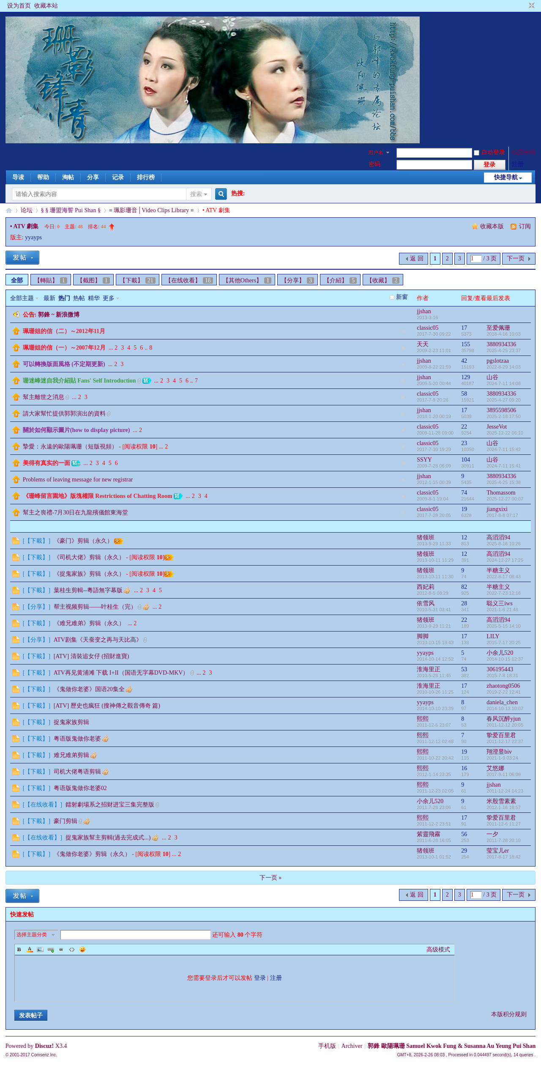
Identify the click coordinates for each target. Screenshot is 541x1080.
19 (464, 509)
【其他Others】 (247, 280)
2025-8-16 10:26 (503, 543)
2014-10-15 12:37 (504, 659)
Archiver (352, 1046)
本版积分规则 (509, 1014)
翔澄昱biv (499, 752)
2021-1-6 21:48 (502, 609)
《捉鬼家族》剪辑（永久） (89, 574)
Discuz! (44, 1046)
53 (464, 669)
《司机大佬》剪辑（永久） (89, 557)
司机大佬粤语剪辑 (77, 771)
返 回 (417, 258)
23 (464, 443)
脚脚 (423, 636)
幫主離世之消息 (43, 397)
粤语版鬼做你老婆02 (80, 788)
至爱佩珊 (498, 328)
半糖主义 (498, 570)
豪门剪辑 (65, 821)
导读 (18, 177)
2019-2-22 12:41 (503, 691)
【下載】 (138, 280)
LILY (492, 636)
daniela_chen (502, 702)
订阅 (525, 226)
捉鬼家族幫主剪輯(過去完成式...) (108, 837)
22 (464, 427)
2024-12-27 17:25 (504, 560)
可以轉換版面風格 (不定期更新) (64, 364)
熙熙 (423, 719)
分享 (93, 177)
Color (29, 949)
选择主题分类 (31, 935)
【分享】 (297, 280)
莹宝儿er (497, 851)
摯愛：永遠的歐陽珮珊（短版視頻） (70, 446)
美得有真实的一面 (46, 463)
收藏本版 (492, 226)
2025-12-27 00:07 (504, 498)
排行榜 (146, 177)
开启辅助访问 (524, 6)
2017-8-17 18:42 (503, 856)
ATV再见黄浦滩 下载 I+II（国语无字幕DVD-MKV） (121, 673)
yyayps (33, 237)
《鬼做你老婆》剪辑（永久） (92, 854)
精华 (94, 298)
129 (465, 377)
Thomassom (500, 492)
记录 (118, 177)
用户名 (375, 153)
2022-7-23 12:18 (503, 593)
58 (464, 394)
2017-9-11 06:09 (503, 774)
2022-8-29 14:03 (503, 366)
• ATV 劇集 (24, 226)
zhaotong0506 (503, 686)
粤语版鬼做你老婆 (77, 738)
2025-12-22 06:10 (504, 432)
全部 (17, 280)
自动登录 (489, 152)
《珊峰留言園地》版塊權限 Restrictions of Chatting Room (97, 496)
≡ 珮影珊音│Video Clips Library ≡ (151, 210)
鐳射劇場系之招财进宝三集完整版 (110, 804)
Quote (61, 949)
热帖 (79, 298)
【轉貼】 (50, 280)
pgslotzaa (497, 361)
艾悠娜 (495, 768)
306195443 (499, 669)
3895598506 (501, 410)
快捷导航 (506, 177)
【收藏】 (382, 280)
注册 (518, 164)
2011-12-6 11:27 (503, 823)
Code (72, 949)
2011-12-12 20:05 (504, 724)
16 (464, 768)
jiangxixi (497, 509)
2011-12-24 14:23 (504, 790)
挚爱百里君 (501, 735)
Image (40, 949)
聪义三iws (499, 603)
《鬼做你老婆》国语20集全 (89, 689)
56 (464, 834)
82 (464, 587)
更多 (109, 298)
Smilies (82, 949)
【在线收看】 (189, 280)
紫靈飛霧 (428, 834)
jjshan (424, 311)
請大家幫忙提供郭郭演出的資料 (64, 413)
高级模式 (438, 949)
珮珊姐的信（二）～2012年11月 (64, 331)
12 (464, 537)
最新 (49, 298)
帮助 (43, 177)
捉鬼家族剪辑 (71, 722)
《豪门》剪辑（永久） (83, 541)
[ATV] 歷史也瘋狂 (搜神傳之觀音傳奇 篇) (107, 706)
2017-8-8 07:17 (502, 515)
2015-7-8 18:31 (502, 675)
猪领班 (425, 537)
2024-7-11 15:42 (503, 449)
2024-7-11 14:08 (503, 383)
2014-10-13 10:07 (504, 708)
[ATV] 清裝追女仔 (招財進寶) (91, 656)
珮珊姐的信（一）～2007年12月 (64, 348)
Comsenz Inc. (44, 1055)
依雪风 (425, 603)
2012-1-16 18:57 (503, 807)
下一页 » (271, 878)
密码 (374, 164)
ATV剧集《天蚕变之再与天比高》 (98, 640)
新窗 (402, 297)
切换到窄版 (531, 6)
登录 (260, 978)
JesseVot (496, 427)
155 (465, 344)
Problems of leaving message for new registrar (78, 479)
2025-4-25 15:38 (503, 482)
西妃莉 (425, 587)
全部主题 (22, 298)
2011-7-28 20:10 (503, 840)
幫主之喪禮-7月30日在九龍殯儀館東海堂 (75, 512)
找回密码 (524, 152)
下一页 (516, 258)
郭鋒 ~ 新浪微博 (58, 315)
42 (464, 361)
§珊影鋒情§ (8, 210)
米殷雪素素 (501, 801)
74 (464, 492)
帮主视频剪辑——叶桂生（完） (95, 607)
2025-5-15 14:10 (503, 626)
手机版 (327, 1046)
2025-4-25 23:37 (503, 350)
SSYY (424, 460)
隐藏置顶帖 (403, 331)
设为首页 (19, 6)
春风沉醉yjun (503, 719)
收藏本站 (46, 6)
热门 (64, 298)
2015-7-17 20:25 (503, 642)
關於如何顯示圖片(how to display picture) (76, 430)
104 (465, 460)
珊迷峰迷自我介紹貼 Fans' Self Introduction (79, 380)
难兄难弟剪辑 (71, 755)
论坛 (27, 210)
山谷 (492, 377)
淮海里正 (428, 669)
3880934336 (501, 344)
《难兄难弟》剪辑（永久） (89, 623)
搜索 (196, 194)
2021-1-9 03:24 (502, 757)
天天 (423, 344)
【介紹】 (340, 280)
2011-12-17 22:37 (504, 741)
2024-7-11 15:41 (503, 465)
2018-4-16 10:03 (503, 333)
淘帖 (68, 177)
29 (464, 851)
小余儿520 (499, 653)
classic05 (427, 328)
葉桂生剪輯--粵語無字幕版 (88, 590)
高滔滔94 (498, 537)
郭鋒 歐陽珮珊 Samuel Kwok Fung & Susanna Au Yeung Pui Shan (452, 1046)
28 (464, 603)
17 (464, 328)
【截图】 (93, 280)
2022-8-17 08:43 (503, 576)
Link (50, 949)
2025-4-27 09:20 (503, 399)
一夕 (492, 834)
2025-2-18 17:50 (503, 416)
